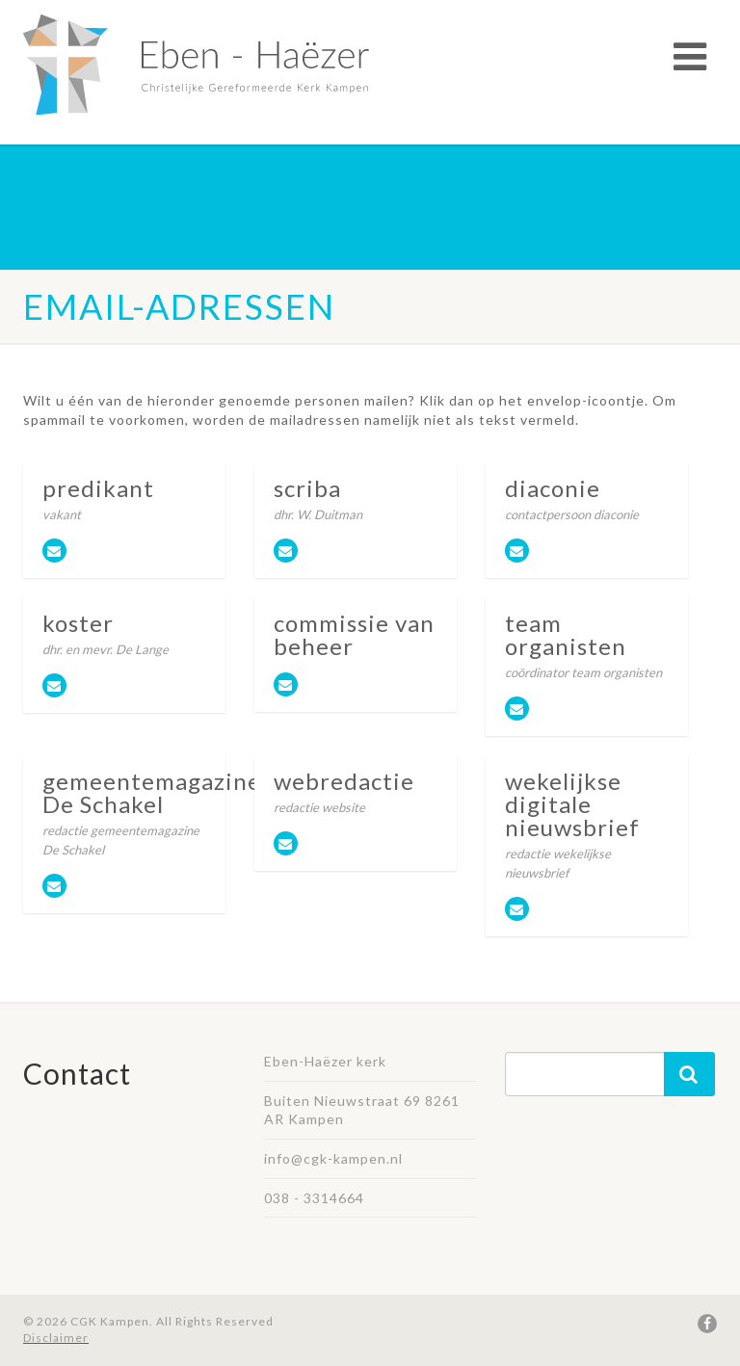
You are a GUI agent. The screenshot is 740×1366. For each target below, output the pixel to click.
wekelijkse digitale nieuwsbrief (572, 804)
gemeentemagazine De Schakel (151, 792)
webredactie (344, 781)
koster (78, 623)
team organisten (565, 634)
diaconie (552, 488)
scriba (307, 488)
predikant (98, 488)
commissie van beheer (354, 634)
